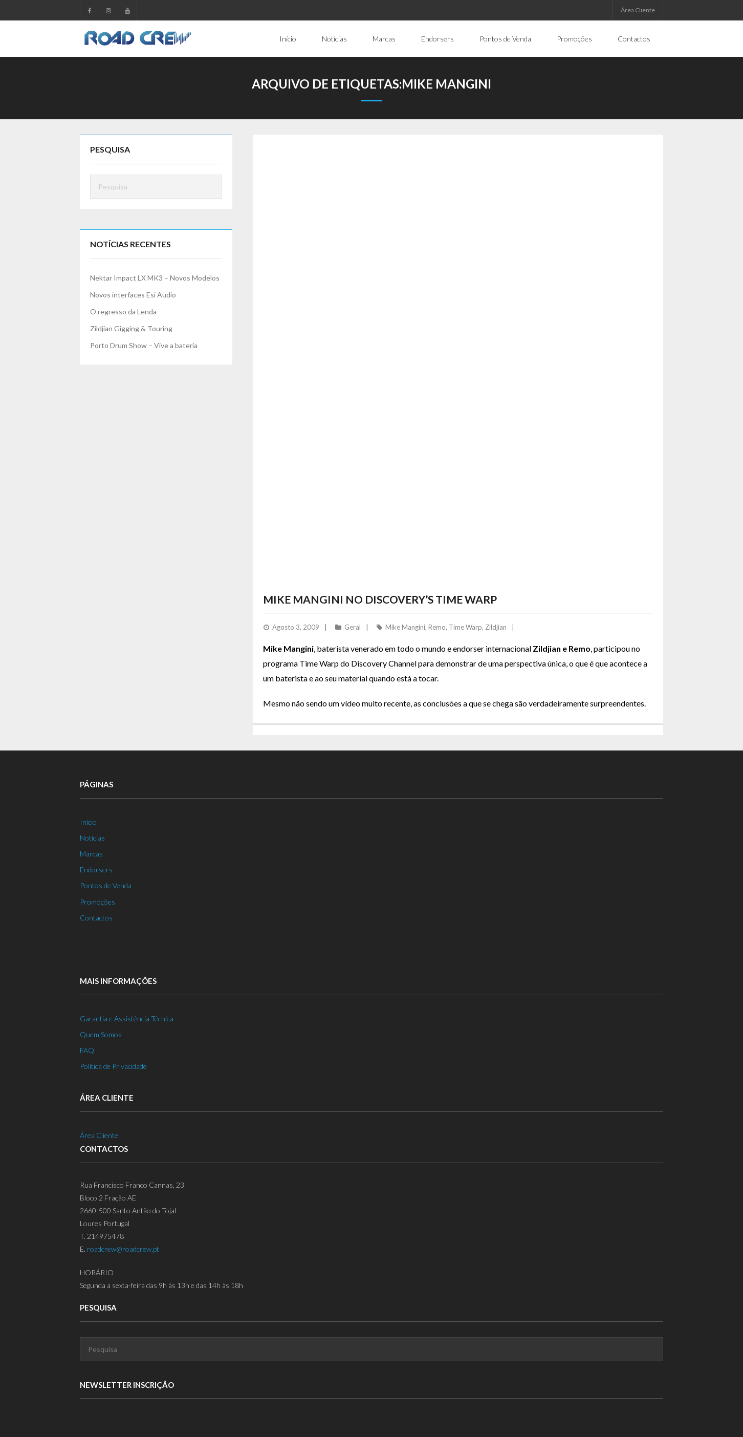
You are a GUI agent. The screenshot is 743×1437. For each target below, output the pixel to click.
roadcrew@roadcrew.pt (123, 1249)
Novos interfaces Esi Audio (133, 294)
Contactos (96, 917)
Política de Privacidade (113, 1066)
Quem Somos (101, 1034)
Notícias (92, 837)
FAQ (87, 1050)
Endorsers (96, 869)
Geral (352, 627)
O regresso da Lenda (123, 311)
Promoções (97, 901)
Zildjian (496, 627)
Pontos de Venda (106, 885)
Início (88, 821)
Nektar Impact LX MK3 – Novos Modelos (155, 277)
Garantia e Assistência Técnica (126, 1018)
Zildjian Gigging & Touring (131, 328)
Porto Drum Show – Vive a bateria (144, 345)
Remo (437, 627)
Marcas (91, 853)
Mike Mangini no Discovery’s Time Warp (380, 598)
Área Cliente (638, 10)
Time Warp (465, 627)
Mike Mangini (405, 627)
